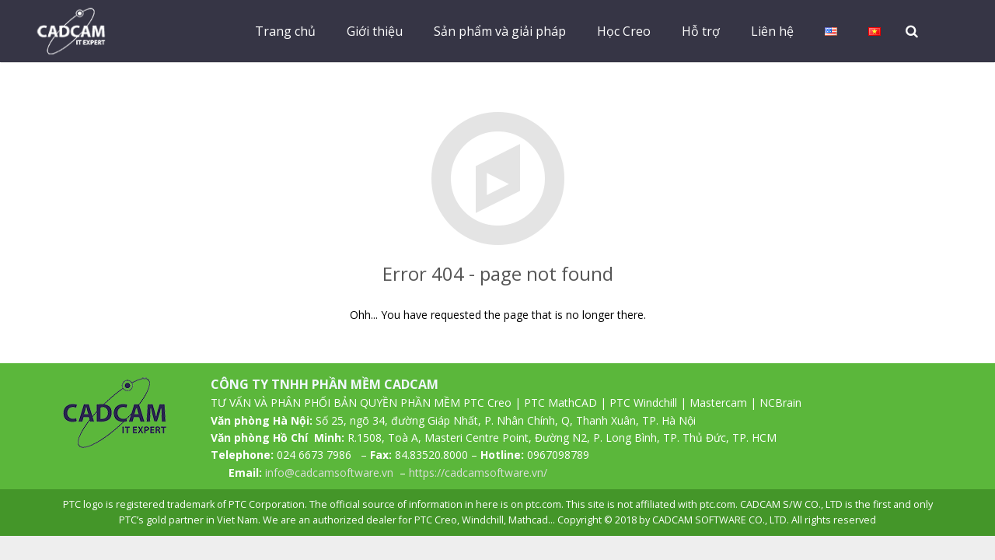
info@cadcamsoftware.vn (329, 472)
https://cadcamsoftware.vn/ (478, 472)
